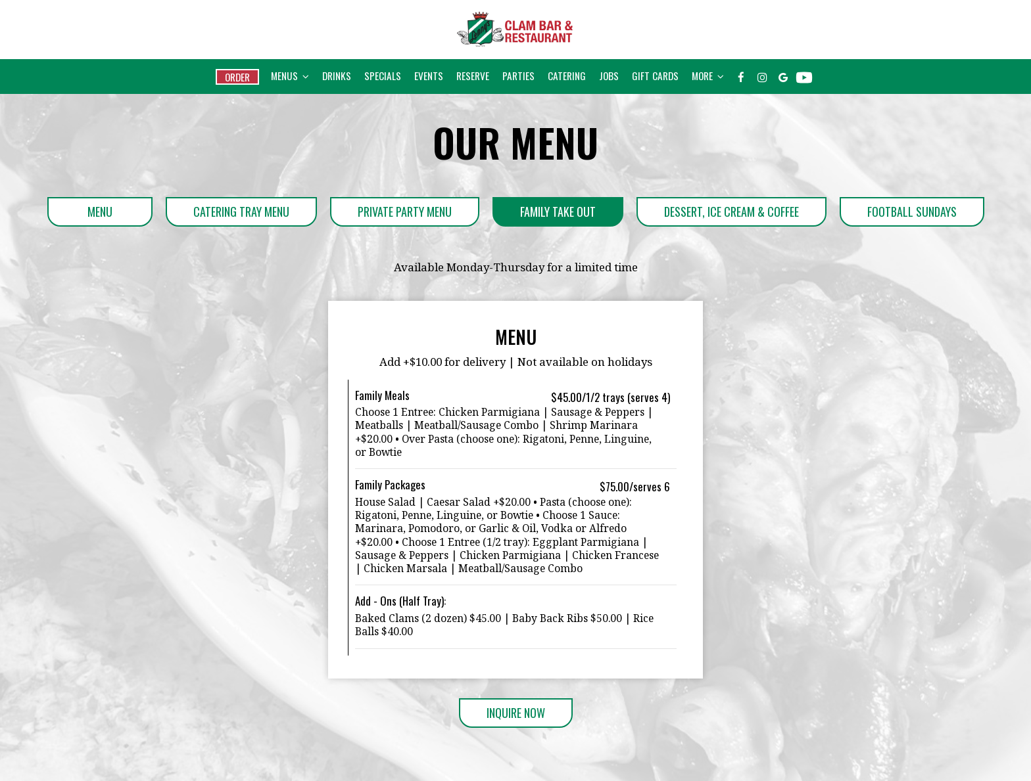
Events (428, 75)
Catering (567, 75)
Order (237, 77)
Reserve (472, 75)
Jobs (609, 75)
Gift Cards (655, 75)
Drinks (336, 75)
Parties (518, 75)
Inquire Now (502, 716)
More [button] (708, 75)
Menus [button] (290, 75)
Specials (382, 75)
